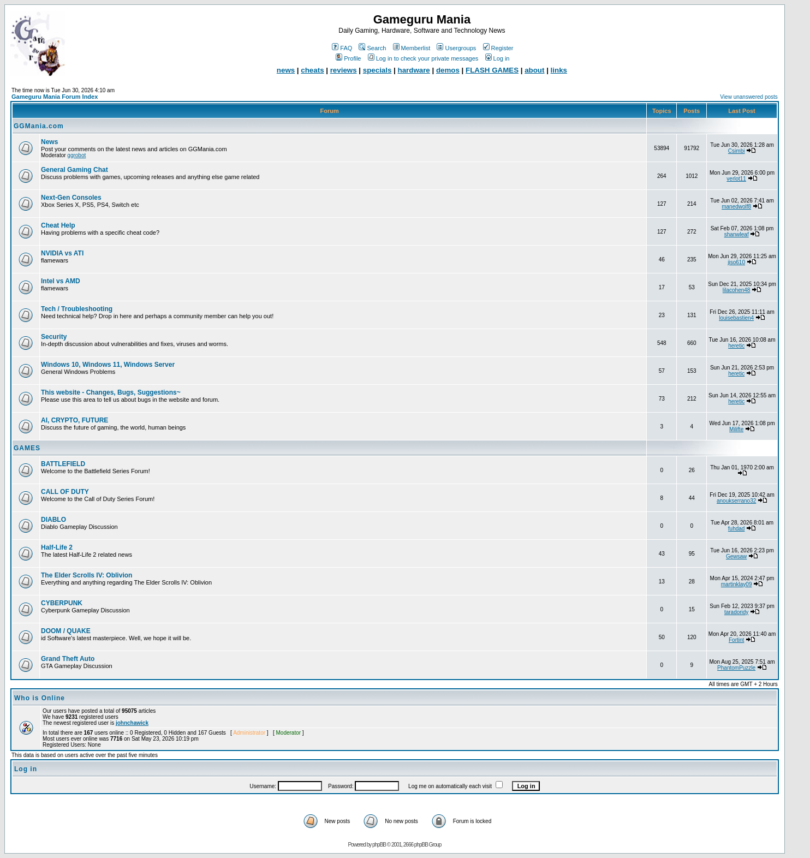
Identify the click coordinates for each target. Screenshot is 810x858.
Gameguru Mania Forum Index (54, 96)
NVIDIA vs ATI (62, 253)
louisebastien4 (736, 318)
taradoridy (736, 612)
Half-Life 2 (57, 547)
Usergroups (456, 48)
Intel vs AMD (60, 281)
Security (54, 337)
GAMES (27, 448)
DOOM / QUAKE (66, 631)
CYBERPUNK (61, 603)
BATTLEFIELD (63, 464)
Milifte (736, 429)
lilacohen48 (737, 290)
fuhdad (736, 529)
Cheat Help (58, 225)
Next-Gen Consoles (71, 197)
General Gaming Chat (74, 170)
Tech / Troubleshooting (76, 309)
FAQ (342, 48)
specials (377, 70)
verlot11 (736, 179)
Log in (497, 58)
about (534, 70)
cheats (312, 70)
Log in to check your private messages (423, 58)
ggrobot (76, 155)
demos (448, 70)
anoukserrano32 (736, 501)
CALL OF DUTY (65, 492)
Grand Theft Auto (67, 659)
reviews (343, 70)
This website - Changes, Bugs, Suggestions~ (111, 392)
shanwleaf (736, 234)
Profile (348, 58)
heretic (736, 346)
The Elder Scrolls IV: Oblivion (86, 575)
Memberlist (412, 48)
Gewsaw (736, 556)
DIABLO (53, 519)
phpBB (379, 845)
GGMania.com (39, 126)
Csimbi (736, 151)
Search (372, 48)
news (286, 70)
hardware (414, 70)
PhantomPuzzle (736, 668)
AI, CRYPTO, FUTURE (74, 420)
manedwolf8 (736, 207)
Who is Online (39, 698)
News (49, 142)
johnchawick (132, 723)
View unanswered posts (748, 97)
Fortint (736, 640)
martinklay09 (736, 584)
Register (498, 48)
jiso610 (736, 262)
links (559, 70)
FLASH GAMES (492, 70)
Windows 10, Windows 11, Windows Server (108, 364)
